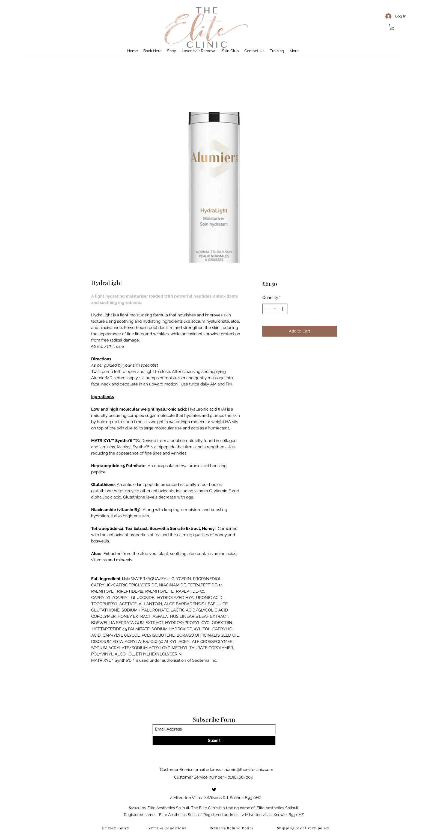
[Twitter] (214, 789)
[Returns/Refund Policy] (232, 827)
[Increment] (283, 309)
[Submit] (214, 740)
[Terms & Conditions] (167, 827)
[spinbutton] (274, 309)
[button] (392, 27)
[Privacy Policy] (116, 827)
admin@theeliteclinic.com (249, 769)
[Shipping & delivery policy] (303, 827)
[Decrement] (267, 309)
